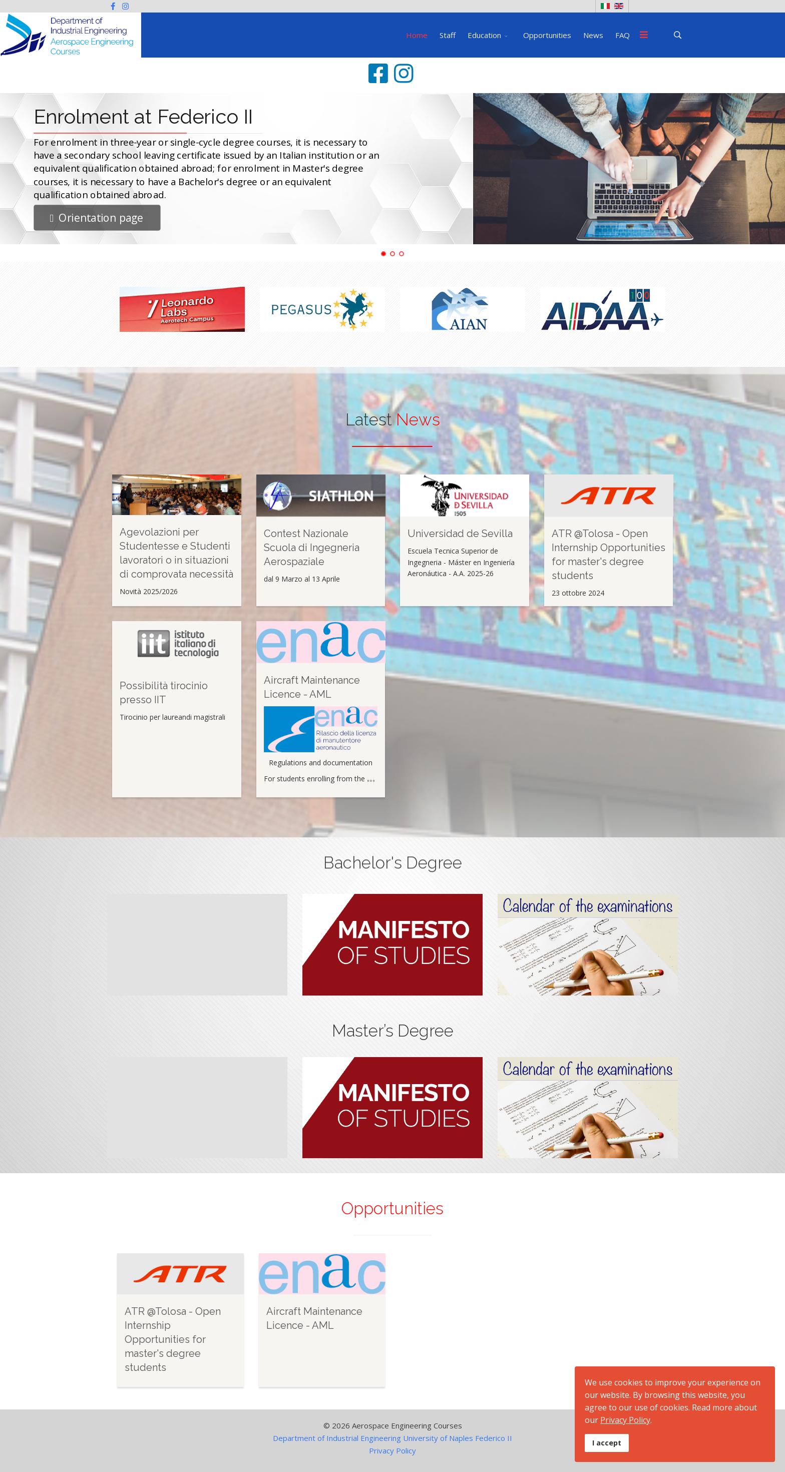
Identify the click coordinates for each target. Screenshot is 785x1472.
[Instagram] (125, 6)
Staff (448, 35)
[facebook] (113, 6)
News (593, 35)
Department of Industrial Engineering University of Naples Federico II (392, 1438)
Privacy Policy (392, 1450)
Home (417, 35)
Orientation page (96, 217)
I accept (606, 1442)
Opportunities (547, 35)
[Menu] (644, 35)
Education (484, 35)
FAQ (622, 35)
